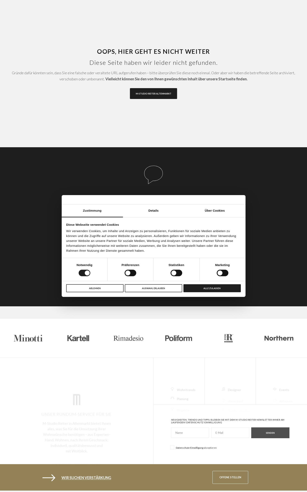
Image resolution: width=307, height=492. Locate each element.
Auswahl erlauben (153, 288)
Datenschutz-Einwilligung (204, 422)
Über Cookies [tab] (215, 210)
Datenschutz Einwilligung (189, 447)
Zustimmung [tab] (92, 210)
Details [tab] (153, 210)
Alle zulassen (212, 288)
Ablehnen (95, 288)
